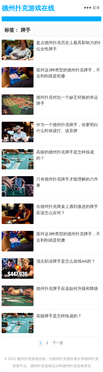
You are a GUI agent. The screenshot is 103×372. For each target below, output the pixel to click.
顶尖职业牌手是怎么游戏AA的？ (65, 261)
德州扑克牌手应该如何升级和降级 (67, 288)
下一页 (57, 343)
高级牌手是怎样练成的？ (59, 315)
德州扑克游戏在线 (28, 8)
